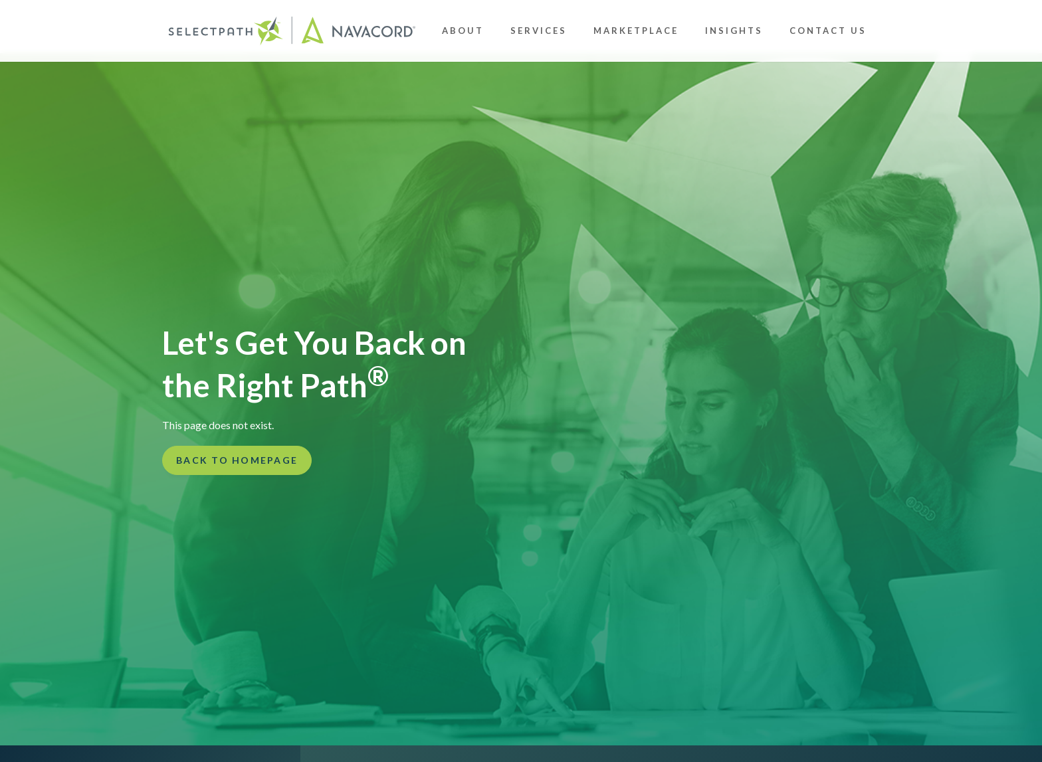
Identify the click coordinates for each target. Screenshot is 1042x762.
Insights (734, 30)
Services (538, 30)
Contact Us (828, 30)
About (463, 30)
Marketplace (635, 30)
